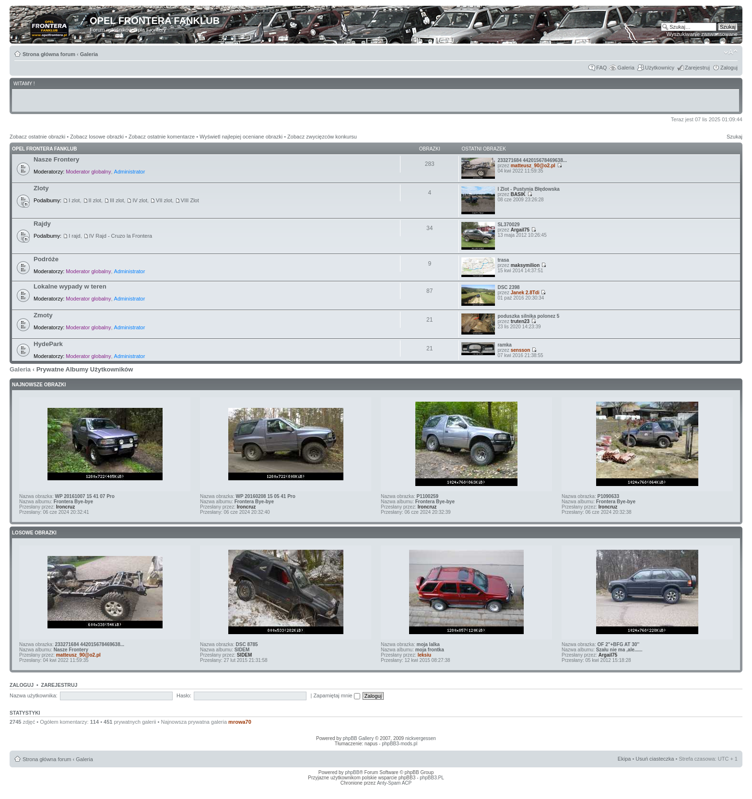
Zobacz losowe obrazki (97, 136)
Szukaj (734, 136)
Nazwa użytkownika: (34, 695)
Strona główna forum (49, 54)
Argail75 (520, 229)
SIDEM (242, 649)
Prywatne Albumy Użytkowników (84, 369)
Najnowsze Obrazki (39, 384)
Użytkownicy (659, 67)
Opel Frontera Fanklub (44, 148)
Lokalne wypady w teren (70, 286)
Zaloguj (729, 67)
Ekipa (624, 759)
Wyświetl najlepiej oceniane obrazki (241, 136)
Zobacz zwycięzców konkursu (322, 136)
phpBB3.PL (432, 777)
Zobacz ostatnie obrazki (37, 136)
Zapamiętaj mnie (336, 695)
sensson (520, 350)
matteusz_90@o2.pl (533, 165)
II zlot (95, 200)
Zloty (41, 188)
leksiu (424, 655)
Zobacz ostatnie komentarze (162, 136)
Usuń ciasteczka (654, 759)
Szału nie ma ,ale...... (619, 649)
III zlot (117, 200)
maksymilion (525, 265)
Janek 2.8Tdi (525, 292)
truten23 (520, 321)
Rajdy (42, 223)
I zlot (74, 200)
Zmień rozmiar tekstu (731, 52)
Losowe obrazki (34, 532)
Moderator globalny (88, 171)
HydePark (48, 343)
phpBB (352, 772)
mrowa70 (239, 722)
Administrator (129, 171)
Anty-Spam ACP (394, 783)
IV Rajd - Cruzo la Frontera (120, 236)
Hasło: (183, 695)
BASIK (518, 194)
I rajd (74, 236)
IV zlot (139, 200)
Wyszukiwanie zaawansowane (702, 34)
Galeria (89, 54)
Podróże (46, 259)
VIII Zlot (190, 200)
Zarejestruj (697, 67)
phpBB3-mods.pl (399, 743)
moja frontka (429, 649)
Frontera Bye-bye (73, 501)
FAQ (601, 67)
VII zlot (164, 200)
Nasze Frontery (56, 159)
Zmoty (43, 315)
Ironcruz (65, 507)
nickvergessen (420, 738)
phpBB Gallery (358, 738)
